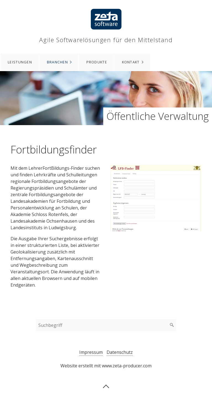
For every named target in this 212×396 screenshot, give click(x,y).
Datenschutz (120, 352)
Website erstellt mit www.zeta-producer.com (106, 366)
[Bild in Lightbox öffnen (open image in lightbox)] (156, 198)
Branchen (57, 62)
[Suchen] (172, 325)
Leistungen (20, 62)
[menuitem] (19, 62)
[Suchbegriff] (106, 325)
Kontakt (131, 62)
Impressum (91, 352)
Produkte (96, 62)
